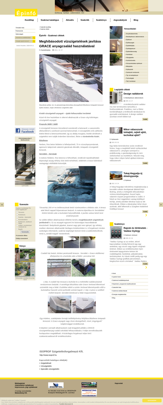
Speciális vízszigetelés (50, 369)
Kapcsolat (119, 383)
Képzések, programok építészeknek (124, 284)
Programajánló (25, 138)
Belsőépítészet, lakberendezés (135, 36)
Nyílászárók (129, 69)
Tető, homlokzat (130, 81)
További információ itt (66, 404)
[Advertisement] (25, 87)
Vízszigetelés (46, 366)
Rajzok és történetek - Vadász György (135, 229)
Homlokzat (129, 54)
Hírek (114, 273)
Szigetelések (46, 363)
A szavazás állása (21, 235)
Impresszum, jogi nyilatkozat (26, 387)
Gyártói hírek (116, 277)
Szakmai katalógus (50, 20)
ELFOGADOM (152, 400)
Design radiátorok (133, 93)
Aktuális (70, 20)
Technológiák (130, 78)
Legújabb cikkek (122, 89)
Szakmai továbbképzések (120, 280)
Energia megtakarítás (119, 294)
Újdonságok (19, 34)
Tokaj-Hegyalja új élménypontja (133, 174)
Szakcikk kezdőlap (45, 27)
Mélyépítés (129, 66)
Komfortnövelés (130, 60)
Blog (136, 20)
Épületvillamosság (131, 51)
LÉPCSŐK (25, 186)
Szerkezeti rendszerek (132, 72)
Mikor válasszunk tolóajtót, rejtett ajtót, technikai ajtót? (135, 132)
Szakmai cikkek (44, 29)
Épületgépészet (130, 48)
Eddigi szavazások (22, 238)
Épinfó (26, 13)
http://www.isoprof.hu (48, 355)
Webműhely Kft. (21, 393)
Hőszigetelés (130, 57)
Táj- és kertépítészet (132, 75)
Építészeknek (25, 140)
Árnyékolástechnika (131, 33)
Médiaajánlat (20, 383)
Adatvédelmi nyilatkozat (24, 385)
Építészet (129, 39)
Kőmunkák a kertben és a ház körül (25, 278)
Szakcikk (85, 20)
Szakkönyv (101, 20)
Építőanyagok (130, 42)
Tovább (145, 119)
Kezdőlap (29, 20)
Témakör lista (20, 27)
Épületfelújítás (45, 50)
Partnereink (19, 31)
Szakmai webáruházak (119, 291)
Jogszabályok (120, 20)
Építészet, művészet (131, 235)
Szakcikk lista (116, 287)
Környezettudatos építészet (134, 63)
